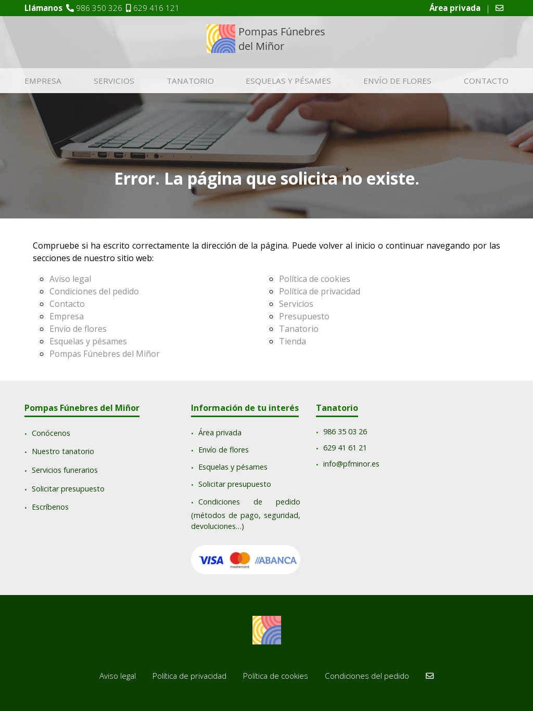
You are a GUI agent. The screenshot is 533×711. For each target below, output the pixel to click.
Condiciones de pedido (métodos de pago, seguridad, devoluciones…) (245, 514)
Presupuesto (304, 316)
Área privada (220, 432)
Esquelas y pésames (288, 80)
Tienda (292, 341)
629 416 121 (156, 8)
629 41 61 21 (345, 448)
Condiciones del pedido (94, 291)
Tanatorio (190, 80)
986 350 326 (99, 8)
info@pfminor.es (351, 464)
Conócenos (51, 433)
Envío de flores (397, 80)
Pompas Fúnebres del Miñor (104, 353)
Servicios (114, 80)
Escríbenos (50, 507)
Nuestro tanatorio (63, 452)
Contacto (486, 80)
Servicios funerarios (65, 470)
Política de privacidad (319, 291)
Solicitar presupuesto (68, 489)
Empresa (42, 80)
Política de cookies (314, 279)
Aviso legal (70, 279)
